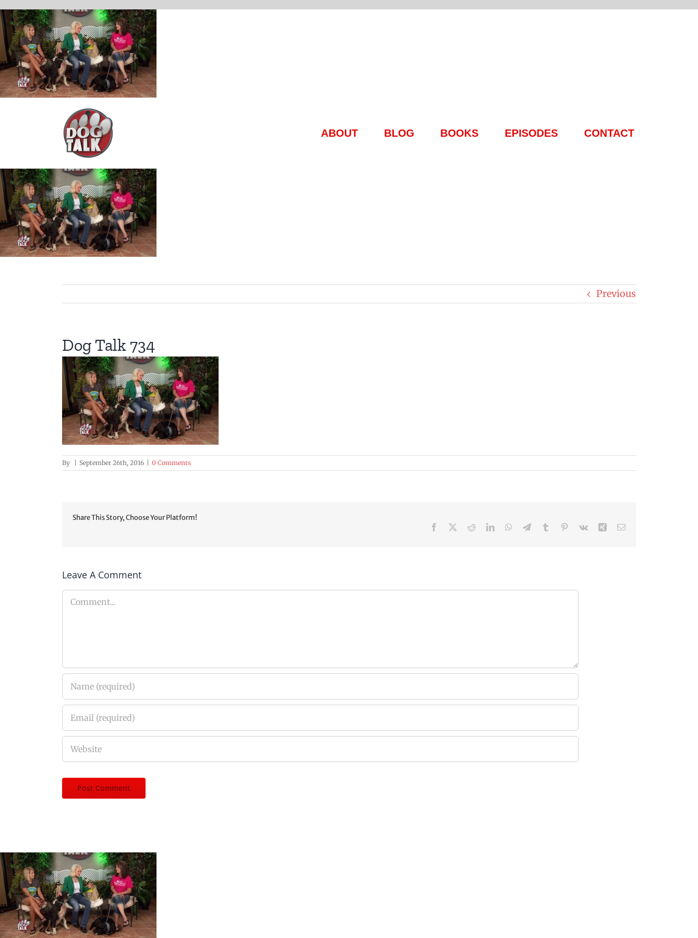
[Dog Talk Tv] (88, 111)
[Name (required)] (320, 686)
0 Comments (171, 463)
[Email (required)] (320, 718)
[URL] (320, 749)
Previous (616, 294)
